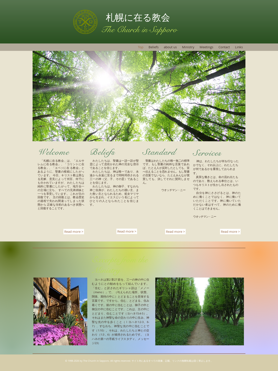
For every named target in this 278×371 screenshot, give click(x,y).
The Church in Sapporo (139, 29)
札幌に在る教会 (139, 17)
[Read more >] (73, 231)
